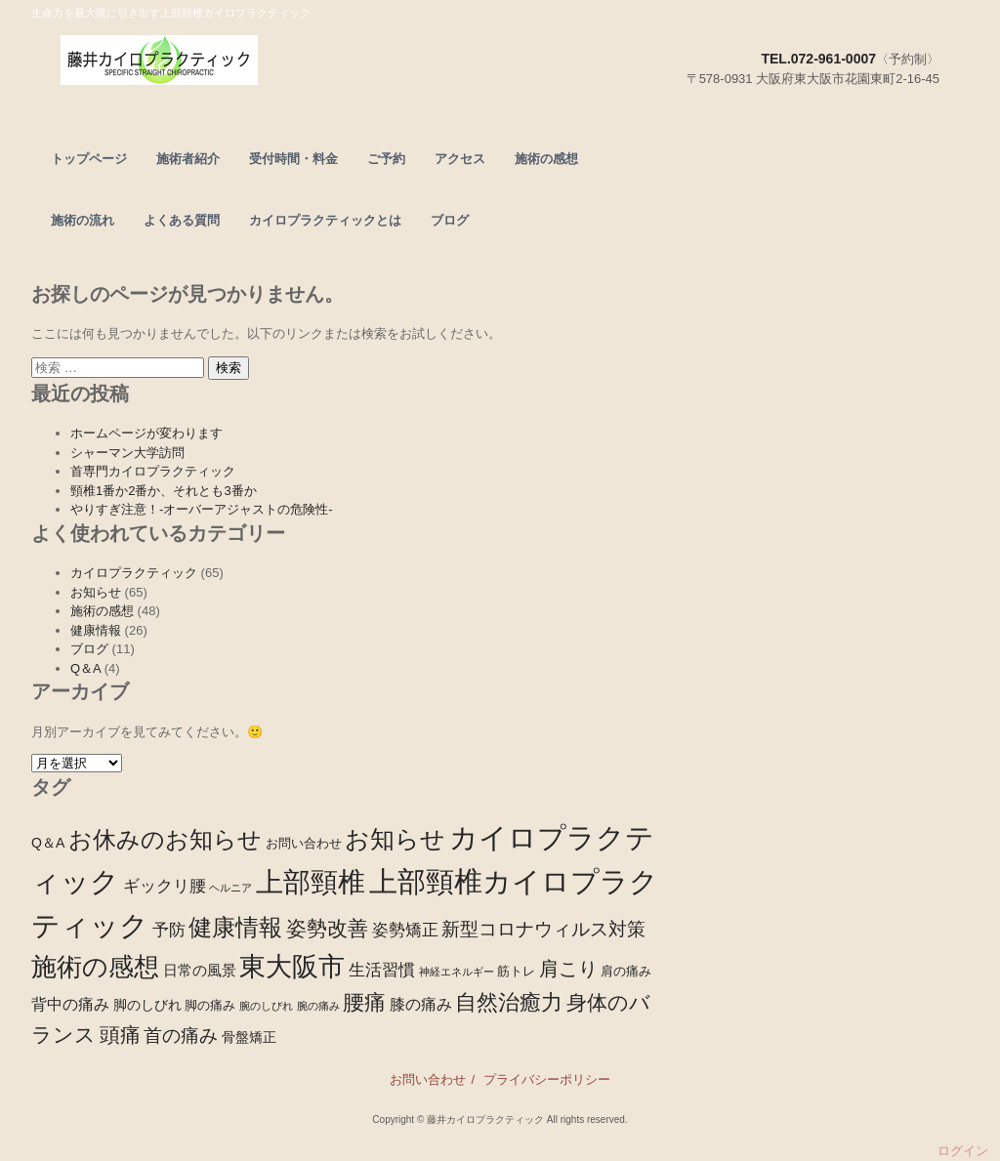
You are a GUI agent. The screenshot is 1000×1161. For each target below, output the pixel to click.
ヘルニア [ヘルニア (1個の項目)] (230, 887)
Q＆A (85, 668)
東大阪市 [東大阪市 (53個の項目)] (292, 966)
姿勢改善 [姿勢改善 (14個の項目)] (327, 928)
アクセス (460, 158)
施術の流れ (82, 220)
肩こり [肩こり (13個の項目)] (568, 968)
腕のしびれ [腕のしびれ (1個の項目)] (266, 1006)
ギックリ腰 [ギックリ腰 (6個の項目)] (164, 886)
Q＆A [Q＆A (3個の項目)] (47, 842)
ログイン (963, 1150)
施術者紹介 (188, 158)
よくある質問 (182, 220)
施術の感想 (546, 158)
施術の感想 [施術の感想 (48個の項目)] (95, 966)
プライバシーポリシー (546, 1079)
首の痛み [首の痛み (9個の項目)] (181, 1035)
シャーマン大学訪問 (127, 452)
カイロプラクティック (133, 572)
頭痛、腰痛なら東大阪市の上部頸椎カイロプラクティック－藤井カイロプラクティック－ (229, 64)
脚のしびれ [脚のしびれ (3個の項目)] (147, 1005)
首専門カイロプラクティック (152, 471)
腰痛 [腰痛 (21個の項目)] (364, 1002)
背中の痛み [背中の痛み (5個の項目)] (70, 1004)
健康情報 (95, 630)
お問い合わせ (428, 1079)
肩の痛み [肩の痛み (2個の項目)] (626, 971)
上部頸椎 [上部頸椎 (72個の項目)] (310, 881)
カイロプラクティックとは (325, 220)
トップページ (89, 158)
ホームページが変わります (146, 433)
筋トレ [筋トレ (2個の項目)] (516, 971)
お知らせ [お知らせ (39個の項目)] (395, 838)
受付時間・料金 (293, 158)
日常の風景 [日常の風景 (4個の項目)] (199, 970)
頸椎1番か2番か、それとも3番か (163, 490)
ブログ (450, 220)
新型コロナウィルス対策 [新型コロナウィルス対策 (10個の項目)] (543, 929)
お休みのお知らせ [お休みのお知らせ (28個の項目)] (165, 839)
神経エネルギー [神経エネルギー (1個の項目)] (456, 971)
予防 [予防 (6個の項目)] (169, 930)
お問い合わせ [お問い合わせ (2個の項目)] (304, 843)
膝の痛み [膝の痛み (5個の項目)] (421, 1004)
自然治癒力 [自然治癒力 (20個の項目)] (508, 1002)
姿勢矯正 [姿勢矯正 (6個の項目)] (405, 930)
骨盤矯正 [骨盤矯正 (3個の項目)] (249, 1037)
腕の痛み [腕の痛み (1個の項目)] (318, 1006)
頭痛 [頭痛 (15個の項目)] (120, 1034)
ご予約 (386, 158)
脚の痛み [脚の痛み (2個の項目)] (210, 1006)
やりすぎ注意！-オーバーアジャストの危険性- (201, 509)
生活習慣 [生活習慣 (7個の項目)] (382, 969)
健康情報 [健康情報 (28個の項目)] (235, 927)
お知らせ (95, 592)
